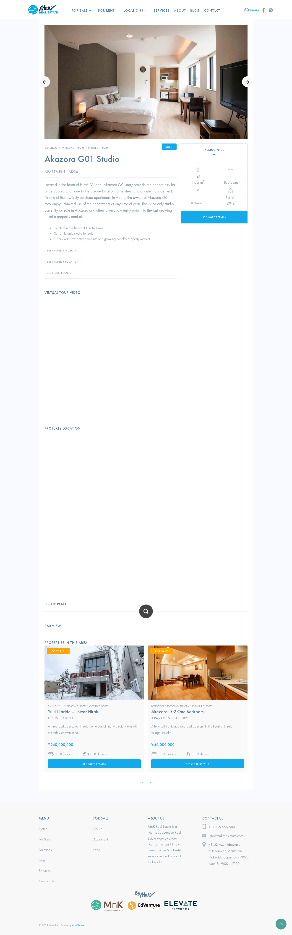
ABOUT (180, 10)
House (97, 828)
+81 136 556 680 (222, 827)
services (161, 10)
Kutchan (50, 148)
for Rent (106, 10)
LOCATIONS (133, 10)
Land (96, 849)
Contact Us (46, 881)
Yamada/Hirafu (72, 148)
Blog (195, 10)
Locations (45, 849)
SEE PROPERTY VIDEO (60, 250)
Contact (212, 10)
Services (45, 870)
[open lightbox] (146, 82)
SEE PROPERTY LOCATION (63, 262)
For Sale (80, 10)
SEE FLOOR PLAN (57, 273)
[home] (43, 8)
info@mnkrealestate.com (226, 835)
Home (43, 828)
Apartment (100, 839)
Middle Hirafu (98, 148)
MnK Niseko (79, 925)
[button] (80, 9)
